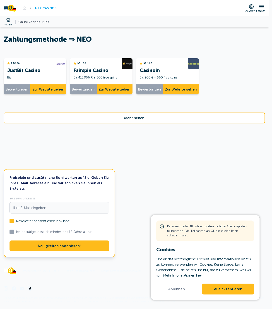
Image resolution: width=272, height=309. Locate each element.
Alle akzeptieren (228, 289)
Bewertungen (17, 89)
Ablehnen (176, 289)
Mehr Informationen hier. (182, 275)
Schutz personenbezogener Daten (121, 271)
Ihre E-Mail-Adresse (22, 198)
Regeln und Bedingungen (80, 271)
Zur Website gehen (48, 89)
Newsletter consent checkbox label (43, 221)
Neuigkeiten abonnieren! (59, 246)
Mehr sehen (134, 118)
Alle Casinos (45, 8)
